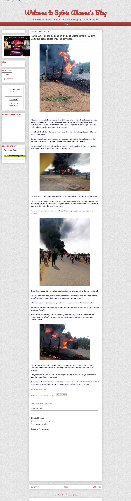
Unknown (9, 79)
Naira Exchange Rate (14, 156)
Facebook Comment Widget (37, 389)
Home (67, 24)
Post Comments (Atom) (70, 495)
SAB (7, 75)
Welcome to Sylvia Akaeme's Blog (65, 13)
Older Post (97, 487)
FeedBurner (13, 105)
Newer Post (34, 487)
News (45, 389)
